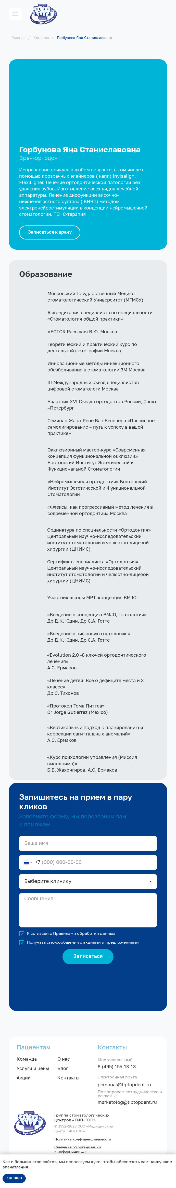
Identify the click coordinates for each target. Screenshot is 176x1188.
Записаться (88, 956)
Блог (62, 1068)
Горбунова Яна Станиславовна (84, 38)
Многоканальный (115, 1060)
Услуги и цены (33, 1068)
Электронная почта (117, 1077)
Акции (24, 1078)
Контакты (68, 1078)
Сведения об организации (77, 1147)
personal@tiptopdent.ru (124, 1085)
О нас (63, 1059)
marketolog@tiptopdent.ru (127, 1102)
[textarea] (88, 910)
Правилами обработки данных (84, 934)
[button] (49, 232)
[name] (88, 843)
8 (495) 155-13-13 (117, 1067)
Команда (41, 38)
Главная (18, 38)
